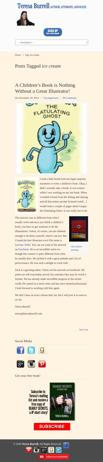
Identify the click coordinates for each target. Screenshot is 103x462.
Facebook (23, 249)
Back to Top (83, 330)
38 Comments (70, 97)
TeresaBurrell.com (51, 13)
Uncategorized (50, 97)
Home (18, 55)
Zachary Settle (23, 244)
